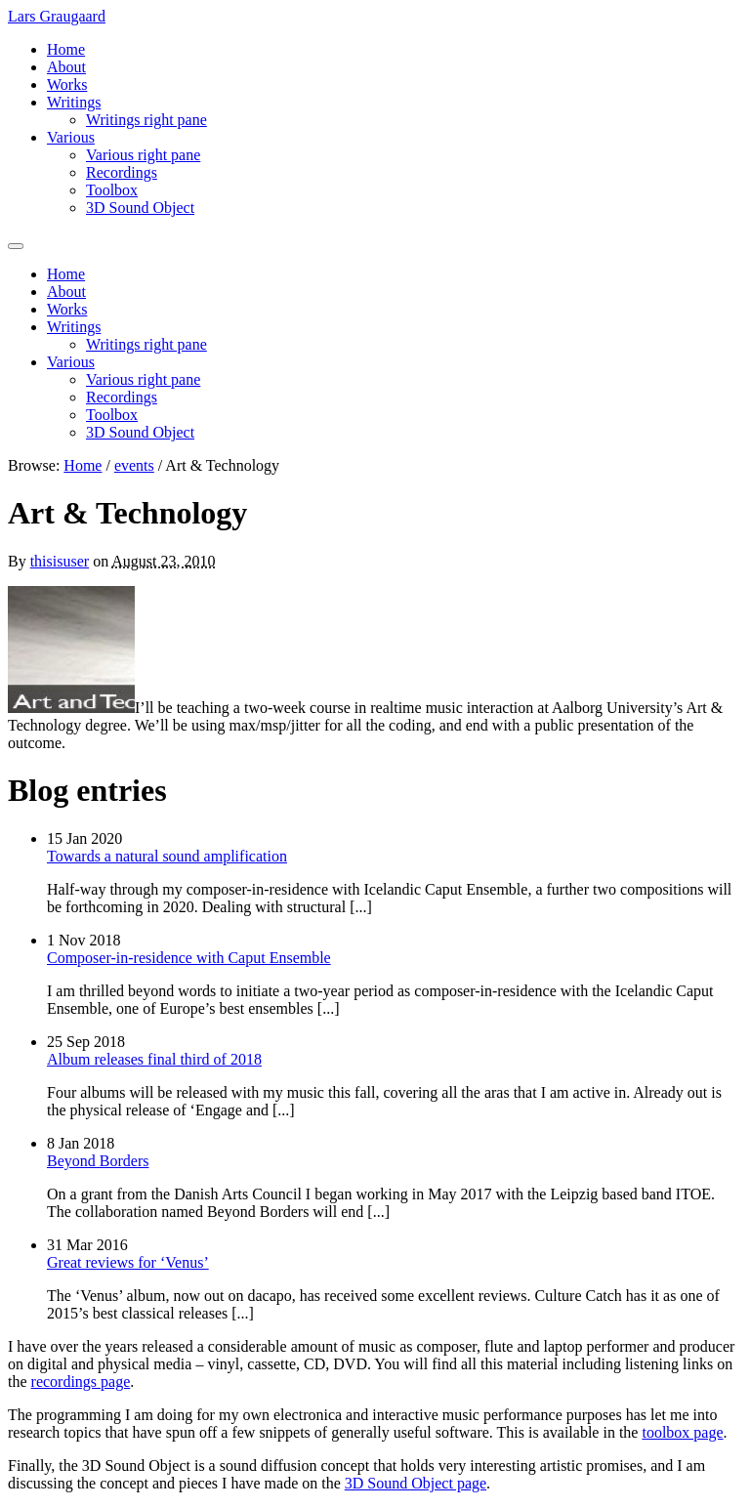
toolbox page (682, 1432)
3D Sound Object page (415, 1483)
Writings (74, 102)
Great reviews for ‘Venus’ (128, 1262)
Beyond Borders (97, 1160)
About (66, 67)
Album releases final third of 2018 (154, 1059)
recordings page (81, 1381)
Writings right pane (146, 119)
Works (67, 84)
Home (66, 49)
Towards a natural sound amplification (167, 856)
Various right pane (143, 155)
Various (71, 137)
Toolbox (112, 190)
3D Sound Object (140, 207)
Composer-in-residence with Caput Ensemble (189, 957)
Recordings (121, 172)
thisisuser (59, 561)
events (134, 465)
